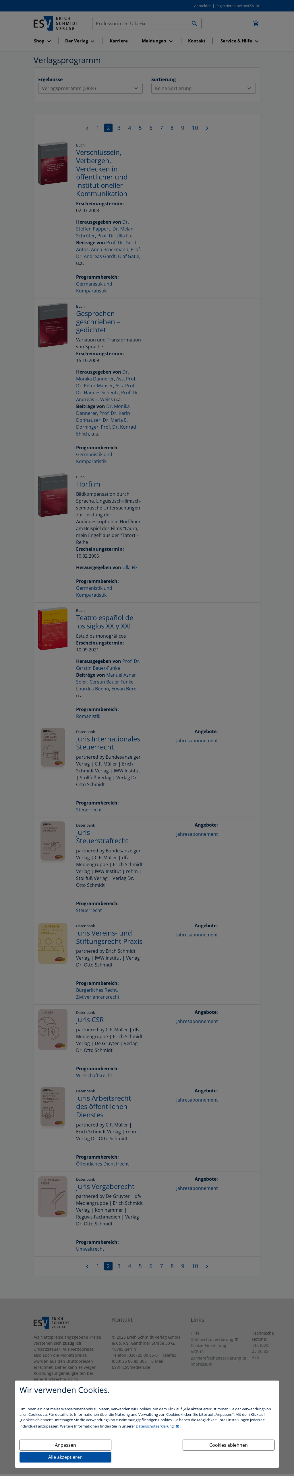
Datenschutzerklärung (155, 1426)
